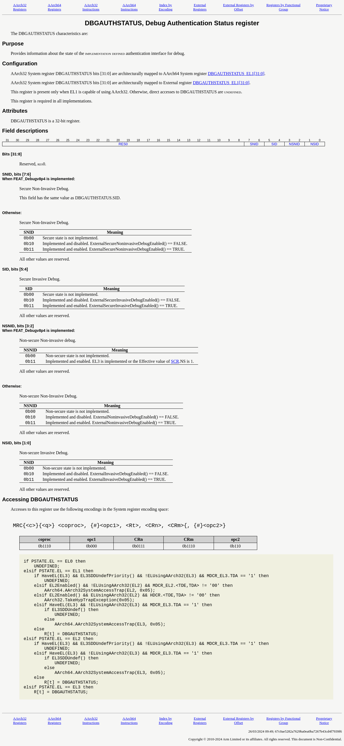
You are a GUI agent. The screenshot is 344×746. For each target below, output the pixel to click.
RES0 (123, 144)
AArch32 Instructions (91, 7)
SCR (175, 361)
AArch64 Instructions (129, 7)
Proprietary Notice (324, 7)
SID (274, 144)
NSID (314, 144)
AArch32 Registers (20, 7)
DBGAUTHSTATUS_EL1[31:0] (236, 73)
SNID (254, 144)
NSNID (294, 144)
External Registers (200, 7)
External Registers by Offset (238, 7)
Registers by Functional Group (283, 7)
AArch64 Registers (54, 7)
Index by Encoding (166, 7)
